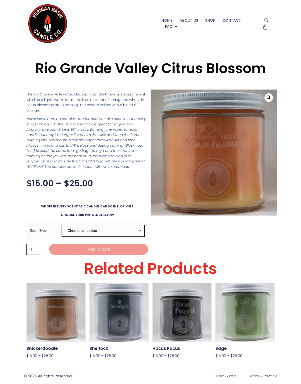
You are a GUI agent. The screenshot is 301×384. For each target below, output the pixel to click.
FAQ (171, 27)
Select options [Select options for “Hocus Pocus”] (166, 363)
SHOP (210, 20)
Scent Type (38, 230)
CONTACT (231, 20)
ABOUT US (189, 20)
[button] (266, 20)
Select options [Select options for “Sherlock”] (103, 363)
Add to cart (99, 249)
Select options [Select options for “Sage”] (229, 363)
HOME (166, 20)
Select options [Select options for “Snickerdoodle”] (40, 363)
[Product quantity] (33, 249)
